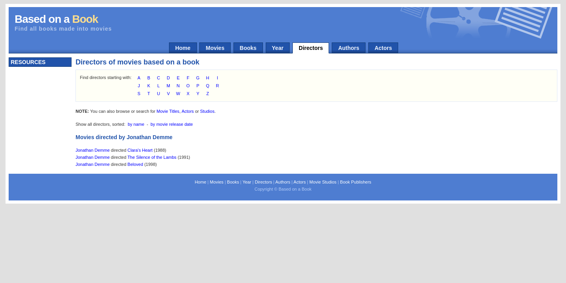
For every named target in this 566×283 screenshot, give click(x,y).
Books (248, 48)
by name (136, 124)
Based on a (56, 19)
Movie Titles (167, 111)
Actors (383, 48)
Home (183, 48)
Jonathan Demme (92, 150)
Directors (311, 48)
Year (278, 48)
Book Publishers (355, 182)
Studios (207, 111)
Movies (215, 48)
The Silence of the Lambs (151, 157)
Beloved (135, 164)
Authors (348, 48)
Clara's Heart (140, 150)
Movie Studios (322, 182)
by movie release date (172, 124)
